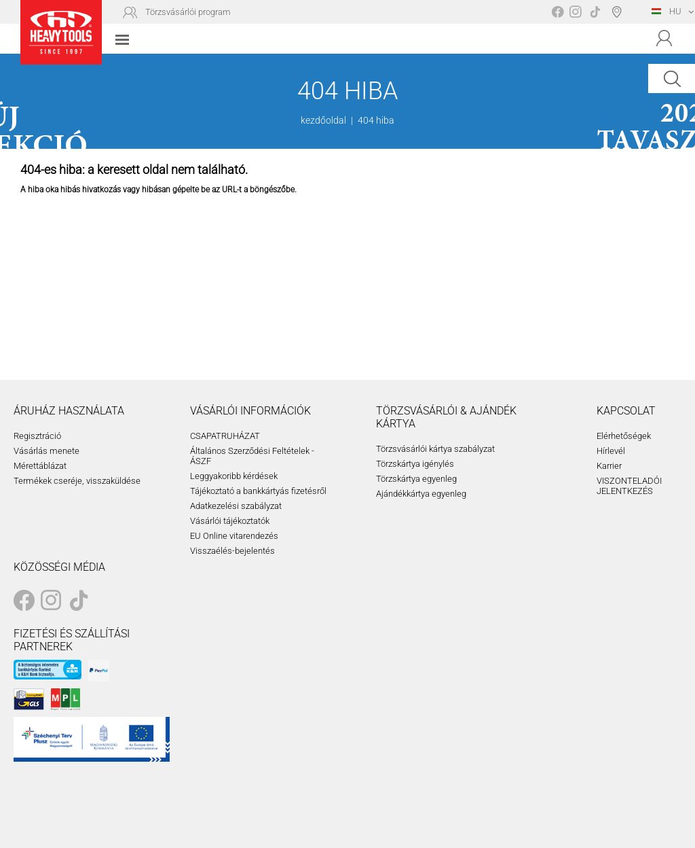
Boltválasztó (619, 11)
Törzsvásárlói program (188, 12)
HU (666, 11)
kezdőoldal (323, 120)
